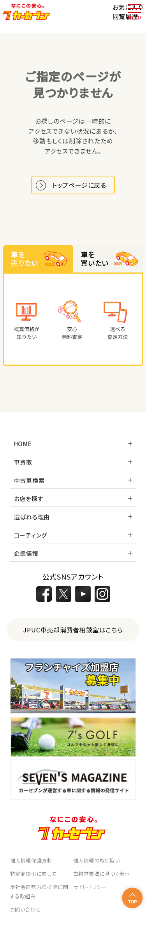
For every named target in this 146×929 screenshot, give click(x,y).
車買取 (23, 462)
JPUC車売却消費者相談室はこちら (73, 629)
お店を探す (29, 498)
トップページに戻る (79, 185)
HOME (23, 444)
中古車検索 (29, 480)
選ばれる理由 (32, 517)
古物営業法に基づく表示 (101, 873)
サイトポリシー (90, 887)
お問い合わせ (25, 909)
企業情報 (26, 553)
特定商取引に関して (33, 873)
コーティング (30, 535)
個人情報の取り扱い (96, 860)
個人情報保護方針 (31, 860)
